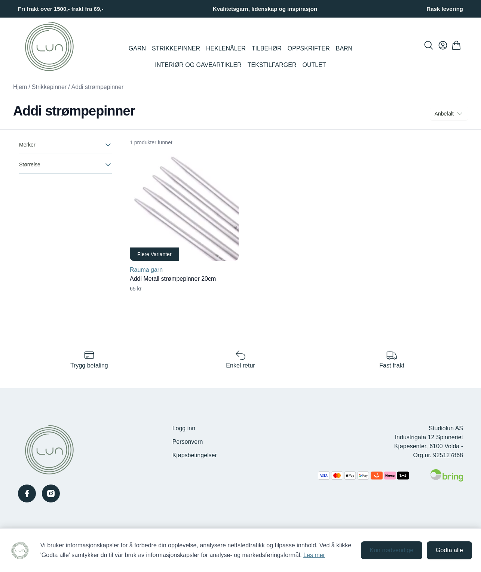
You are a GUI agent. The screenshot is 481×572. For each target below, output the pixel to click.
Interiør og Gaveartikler (198, 65)
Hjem (20, 87)
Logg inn (183, 428)
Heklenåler (226, 48)
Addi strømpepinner (97, 87)
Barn (344, 48)
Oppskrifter (309, 48)
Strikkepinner (176, 48)
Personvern (187, 442)
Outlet (314, 65)
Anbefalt (449, 113)
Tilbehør (267, 48)
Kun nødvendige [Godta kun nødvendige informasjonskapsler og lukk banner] (392, 550)
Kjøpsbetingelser (194, 455)
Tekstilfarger (272, 65)
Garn (137, 48)
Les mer (314, 555)
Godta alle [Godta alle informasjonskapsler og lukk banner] (449, 550)
